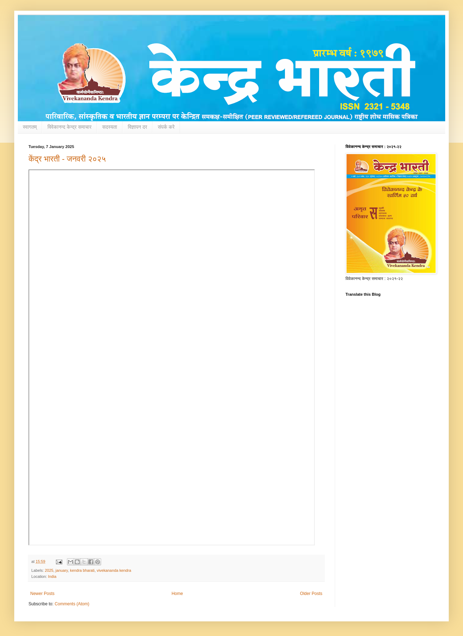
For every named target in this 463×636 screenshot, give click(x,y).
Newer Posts (42, 593)
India (52, 576)
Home (177, 593)
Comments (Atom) (71, 603)
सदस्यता (109, 127)
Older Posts (311, 593)
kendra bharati (82, 570)
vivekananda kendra (114, 570)
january (62, 570)
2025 (49, 570)
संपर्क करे (166, 127)
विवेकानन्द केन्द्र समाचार (69, 127)
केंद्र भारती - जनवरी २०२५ (67, 158)
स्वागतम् (30, 127)
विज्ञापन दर (137, 127)
